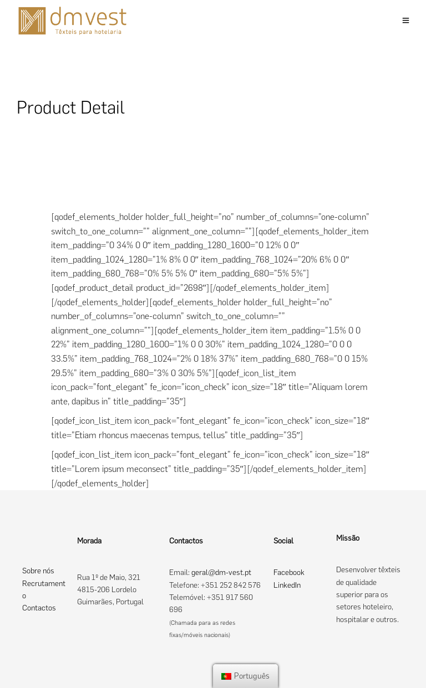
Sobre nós (38, 571)
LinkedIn (287, 585)
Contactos (39, 608)
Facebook (289, 572)
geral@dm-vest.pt (221, 572)
